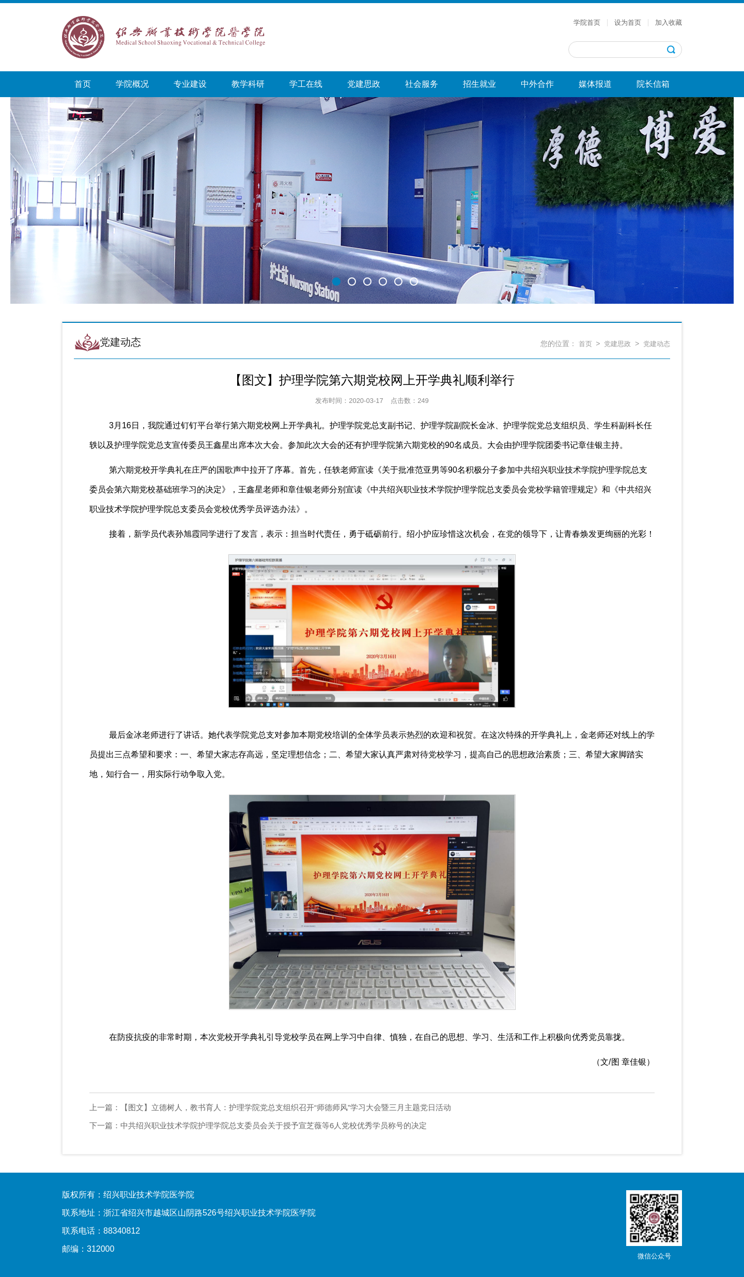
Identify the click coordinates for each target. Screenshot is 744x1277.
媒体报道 (595, 84)
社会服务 (421, 84)
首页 (82, 84)
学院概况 (132, 84)
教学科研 (248, 84)
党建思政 (363, 84)
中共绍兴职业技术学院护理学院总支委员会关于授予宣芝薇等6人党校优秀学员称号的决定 (258, 1125)
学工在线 (305, 84)
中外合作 (537, 84)
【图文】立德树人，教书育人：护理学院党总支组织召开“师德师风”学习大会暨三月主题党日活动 (270, 1107)
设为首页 (627, 22)
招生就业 (479, 84)
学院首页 (587, 22)
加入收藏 (668, 22)
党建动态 (656, 344)
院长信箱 (653, 84)
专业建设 (190, 84)
